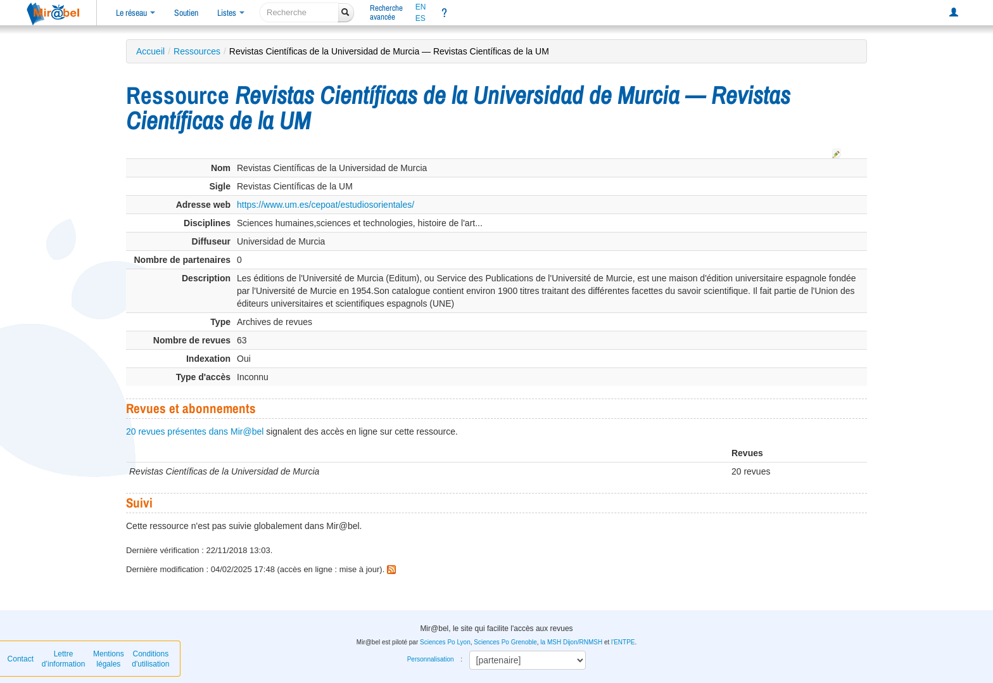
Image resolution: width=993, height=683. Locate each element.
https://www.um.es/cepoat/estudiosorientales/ (325, 205)
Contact (21, 658)
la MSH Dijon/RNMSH (571, 642)
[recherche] (299, 12)
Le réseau (135, 12)
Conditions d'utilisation (150, 658)
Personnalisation (430, 659)
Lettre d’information (63, 658)
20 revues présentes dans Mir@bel (194, 431)
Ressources (197, 51)
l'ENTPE (623, 642)
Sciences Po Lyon (445, 642)
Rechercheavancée (386, 12)
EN (420, 7)
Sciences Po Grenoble (505, 642)
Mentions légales (108, 658)
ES (420, 18)
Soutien (186, 12)
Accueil (150, 51)
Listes (230, 12)
